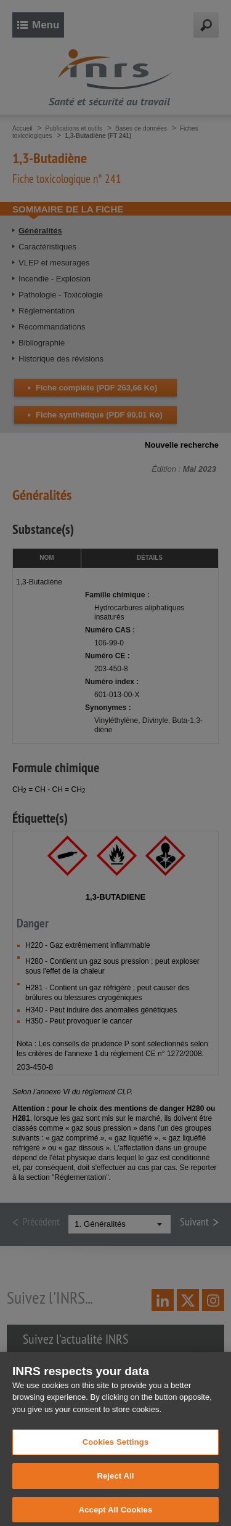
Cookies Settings (116, 1448)
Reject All (115, 1482)
